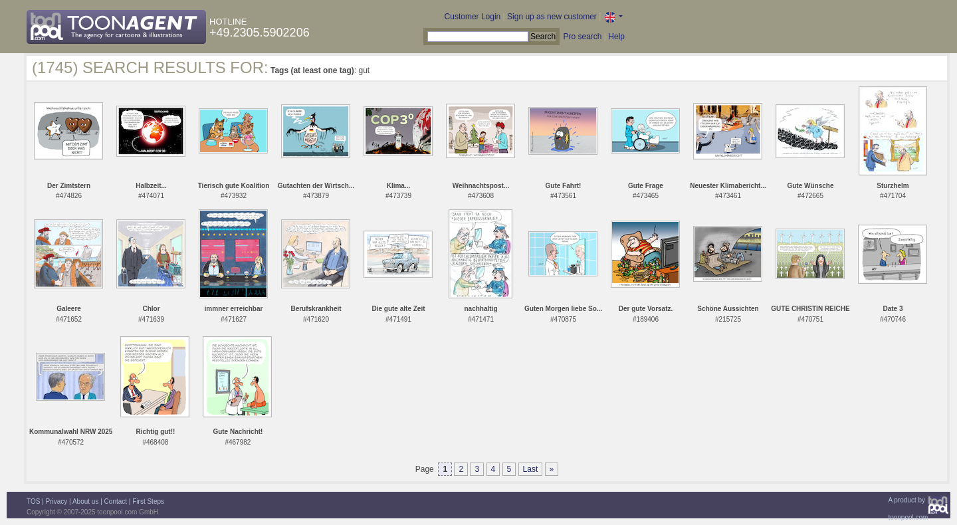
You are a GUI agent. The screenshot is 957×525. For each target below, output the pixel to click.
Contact (115, 501)
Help (616, 36)
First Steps (148, 501)
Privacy (57, 501)
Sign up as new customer (552, 16)
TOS (33, 501)
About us (85, 501)
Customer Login (473, 16)
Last (530, 469)
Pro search (582, 36)
